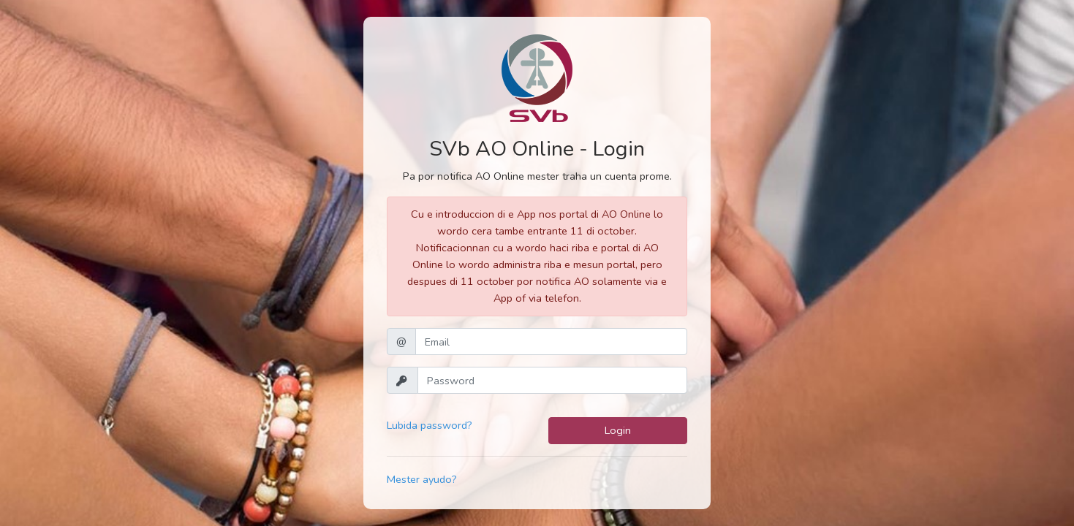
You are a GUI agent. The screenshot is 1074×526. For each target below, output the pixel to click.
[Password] (552, 380)
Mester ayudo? (422, 479)
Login (618, 430)
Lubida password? (429, 425)
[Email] (551, 341)
